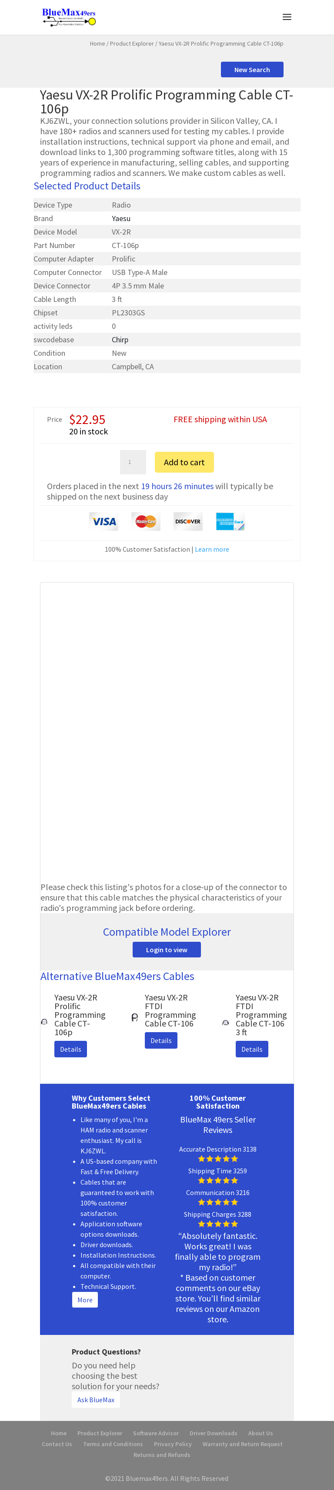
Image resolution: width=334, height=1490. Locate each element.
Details (70, 1049)
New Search (252, 69)
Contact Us (57, 1444)
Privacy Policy (173, 1444)
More (85, 1299)
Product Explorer (132, 43)
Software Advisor (156, 1433)
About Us (260, 1433)
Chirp (120, 339)
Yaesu (121, 218)
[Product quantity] (133, 462)
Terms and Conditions (113, 1444)
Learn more (212, 549)
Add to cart (184, 462)
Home (97, 43)
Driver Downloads (213, 1433)
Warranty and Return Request (243, 1444)
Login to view (166, 949)
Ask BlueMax (95, 1399)
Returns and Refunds (162, 1455)
